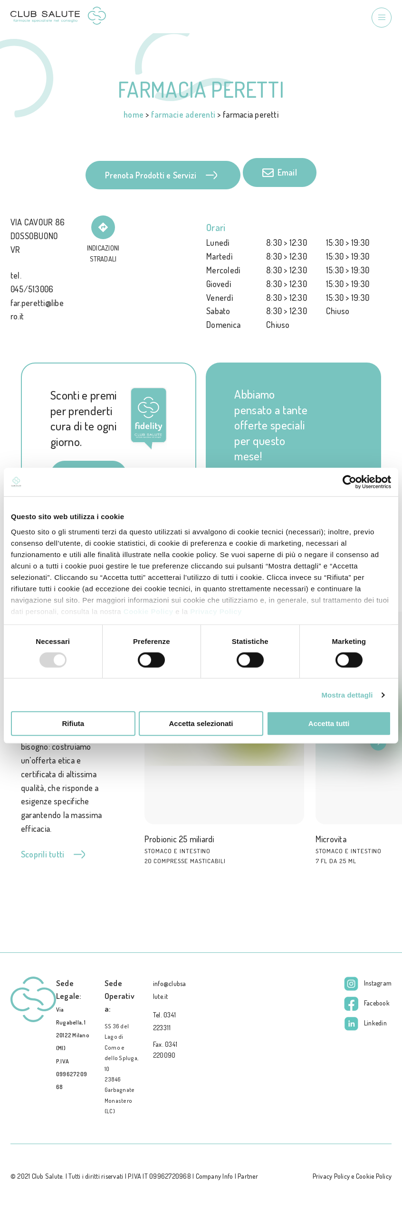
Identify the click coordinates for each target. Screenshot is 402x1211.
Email (279, 172)
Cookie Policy (148, 611)
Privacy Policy (216, 611)
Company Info (214, 1176)
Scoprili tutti (53, 854)
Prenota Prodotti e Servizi (161, 175)
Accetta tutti (329, 723)
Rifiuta (73, 723)
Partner (248, 1176)
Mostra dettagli (347, 695)
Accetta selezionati (201, 723)
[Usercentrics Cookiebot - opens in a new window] (349, 482)
